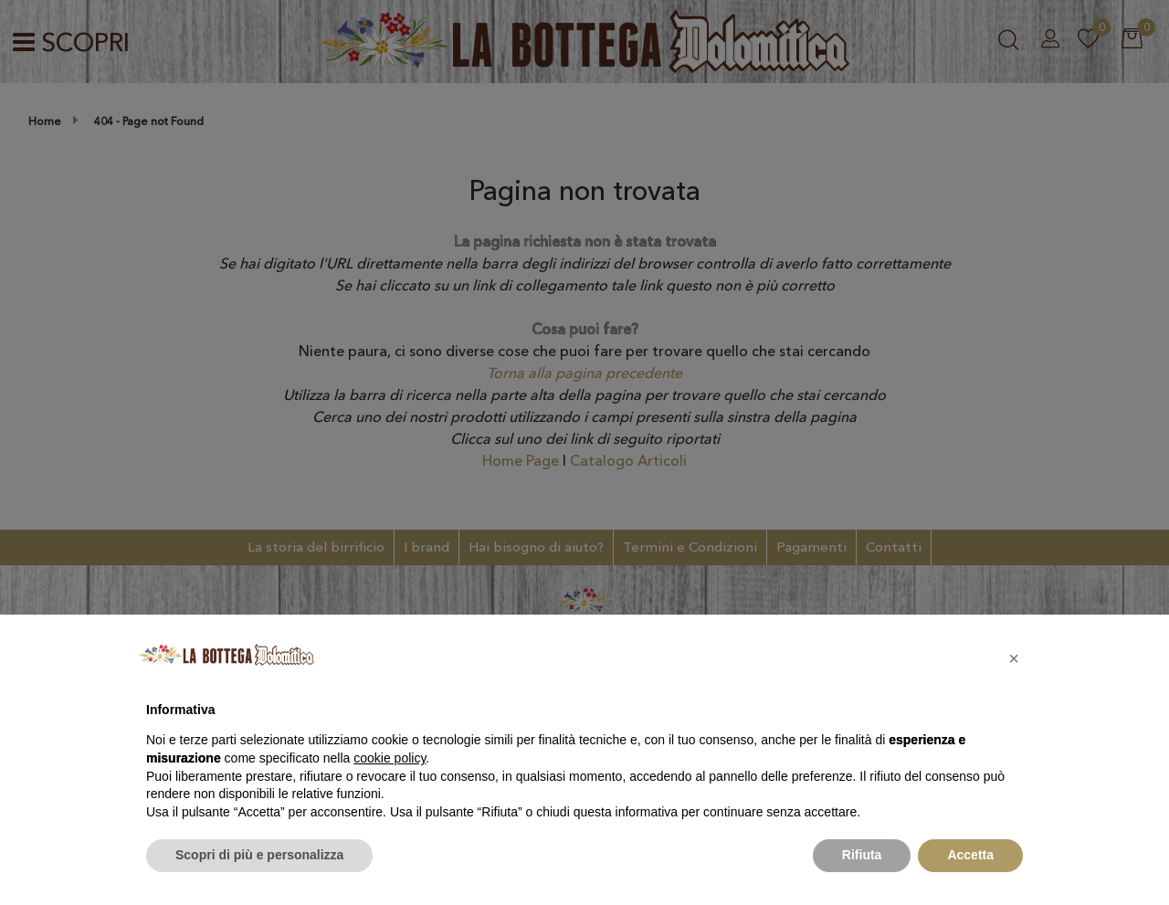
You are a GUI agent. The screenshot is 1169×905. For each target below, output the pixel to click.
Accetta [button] (970, 854)
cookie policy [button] (389, 758)
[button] (1013, 658)
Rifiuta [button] (862, 854)
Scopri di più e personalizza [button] (259, 854)
